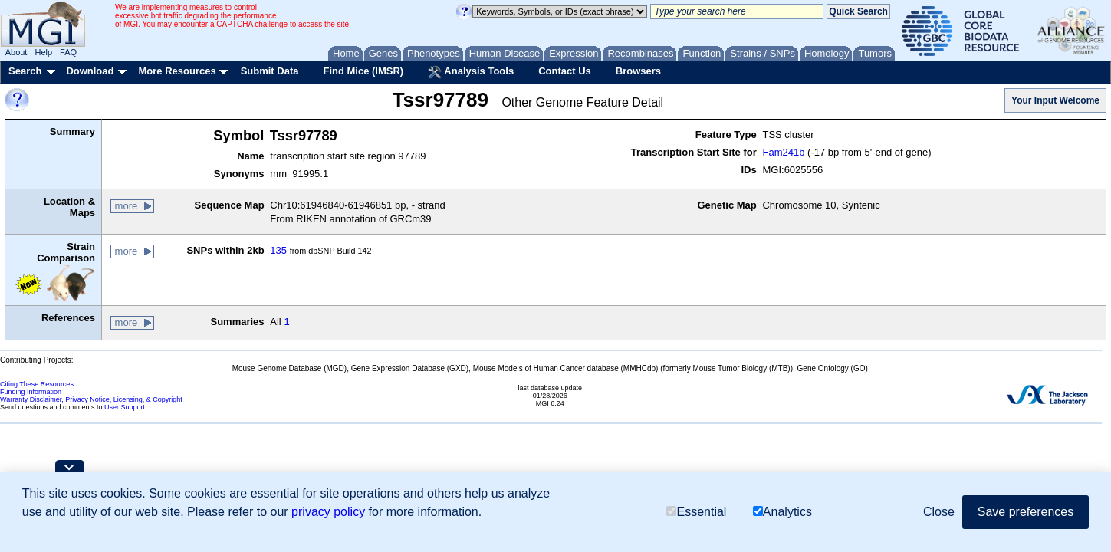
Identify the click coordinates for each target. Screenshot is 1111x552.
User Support (124, 407)
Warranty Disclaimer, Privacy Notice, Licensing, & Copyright (91, 399)
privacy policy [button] (328, 511)
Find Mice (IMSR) (363, 71)
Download (89, 71)
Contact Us (564, 71)
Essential (696, 511)
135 (278, 250)
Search (24, 71)
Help (43, 52)
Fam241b (783, 152)
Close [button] (939, 511)
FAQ (68, 52)
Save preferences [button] (1025, 511)
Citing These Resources (37, 384)
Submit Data (270, 71)
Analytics (782, 511)
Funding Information (30, 392)
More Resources (176, 71)
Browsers (638, 71)
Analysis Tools (471, 72)
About (16, 52)
